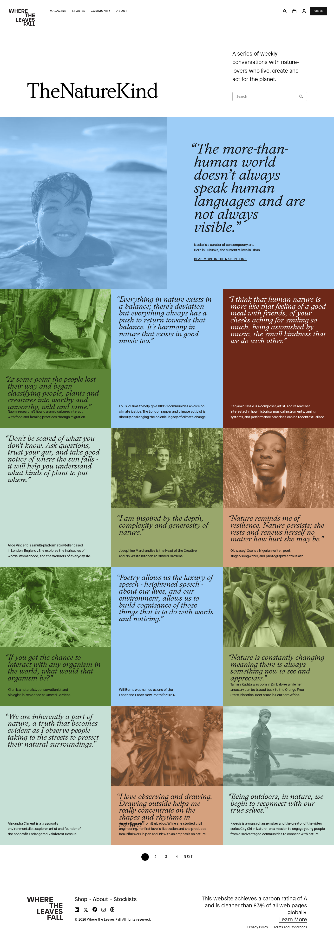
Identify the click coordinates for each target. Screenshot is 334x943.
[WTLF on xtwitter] (86, 910)
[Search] (284, 11)
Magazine (58, 11)
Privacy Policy (257, 927)
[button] (294, 11)
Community (101, 11)
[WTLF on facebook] (94, 910)
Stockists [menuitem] (125, 900)
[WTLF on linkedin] (77, 910)
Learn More (293, 920)
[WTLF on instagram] (103, 910)
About (121, 11)
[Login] (304, 11)
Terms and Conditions (290, 927)
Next (188, 857)
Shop (318, 11)
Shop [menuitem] (81, 900)
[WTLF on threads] (112, 910)
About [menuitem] (100, 900)
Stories (78, 11)
